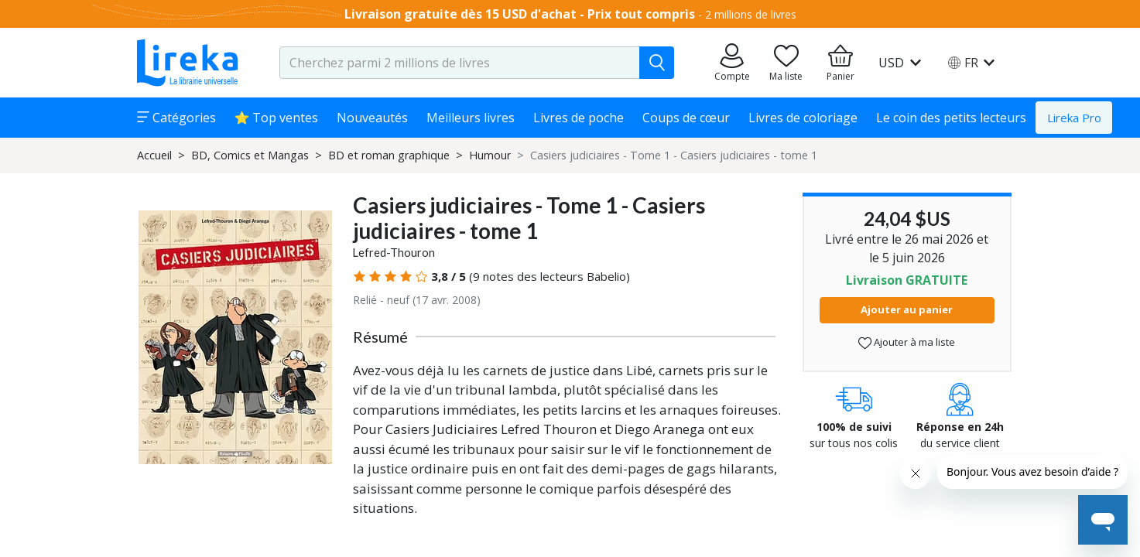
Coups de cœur (686, 117)
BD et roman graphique (389, 155)
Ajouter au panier (907, 309)
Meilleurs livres (470, 117)
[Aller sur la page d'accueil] (187, 63)
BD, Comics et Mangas (250, 155)
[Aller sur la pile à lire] (786, 63)
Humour (490, 155)
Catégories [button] (176, 117)
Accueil (154, 155)
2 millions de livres (750, 14)
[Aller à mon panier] (840, 63)
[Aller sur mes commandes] (732, 63)
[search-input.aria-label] (459, 62)
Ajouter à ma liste (906, 342)
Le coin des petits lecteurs (951, 117)
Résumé (380, 336)
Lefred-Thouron (394, 252)
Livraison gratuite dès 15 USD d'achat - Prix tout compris (519, 13)
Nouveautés (372, 117)
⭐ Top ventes (277, 117)
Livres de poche (578, 117)
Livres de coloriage (803, 117)
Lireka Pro (1074, 117)
